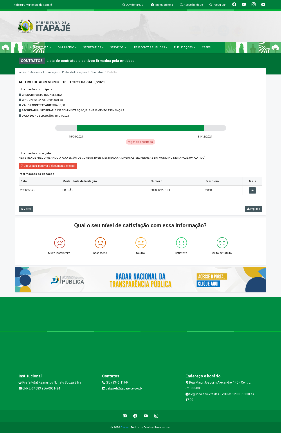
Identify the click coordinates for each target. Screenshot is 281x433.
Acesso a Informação (44, 72)
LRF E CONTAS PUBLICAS (150, 47)
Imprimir (253, 208)
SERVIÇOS (118, 47)
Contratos (97, 72)
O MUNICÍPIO (67, 47)
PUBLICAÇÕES (184, 47)
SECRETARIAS (93, 47)
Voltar (26, 208)
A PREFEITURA (40, 47)
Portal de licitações (74, 72)
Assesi (125, 427)
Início (22, 72)
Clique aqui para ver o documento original (48, 165)
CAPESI (206, 47)
